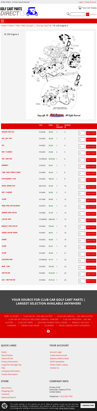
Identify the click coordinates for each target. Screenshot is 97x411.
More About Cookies (66, 408)
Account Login (56, 352)
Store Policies (7, 355)
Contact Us (54, 368)
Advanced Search (9, 397)
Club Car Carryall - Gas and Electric (75, 316)
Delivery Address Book (59, 358)
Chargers (11, 325)
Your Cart (80, 8)
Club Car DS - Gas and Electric (38, 316)
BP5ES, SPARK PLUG (8, 186)
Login (81, 2)
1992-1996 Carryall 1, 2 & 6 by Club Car (33, 25)
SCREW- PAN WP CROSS (9, 233)
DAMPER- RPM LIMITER (9, 213)
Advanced (93, 14)
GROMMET (5, 165)
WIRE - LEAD (6, 266)
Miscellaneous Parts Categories (74, 325)
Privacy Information (10, 361)
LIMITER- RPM (6, 219)
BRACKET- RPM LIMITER (9, 226)
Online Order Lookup (59, 365)
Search (68, 14)
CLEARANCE (49, 325)
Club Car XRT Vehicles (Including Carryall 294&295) (33, 319)
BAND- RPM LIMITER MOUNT (11, 206)
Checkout (5, 394)
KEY (3, 145)
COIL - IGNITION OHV (8, 280)
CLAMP (4, 199)
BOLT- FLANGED (7, 152)
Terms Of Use (7, 358)
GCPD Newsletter (57, 361)
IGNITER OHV (6, 273)
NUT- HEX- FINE (7, 139)
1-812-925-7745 (65, 396)
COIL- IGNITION (7, 159)
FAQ (3, 368)
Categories (2, 21)
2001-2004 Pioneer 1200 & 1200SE (52, 322)
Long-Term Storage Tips (12, 365)
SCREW (4, 240)
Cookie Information (10, 374)
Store (10, 25)
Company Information (11, 371)
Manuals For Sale (80, 322)
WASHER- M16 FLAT (8, 132)
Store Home (7, 388)
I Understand (88, 405)
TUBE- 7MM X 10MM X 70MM (11, 172)
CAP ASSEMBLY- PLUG (9, 179)
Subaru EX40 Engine (30, 325)
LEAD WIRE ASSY (7, 260)
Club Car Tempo (25, 322)
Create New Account (58, 355)
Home (4, 25)
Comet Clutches (11, 316)
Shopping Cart (7, 391)
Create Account (90, 2)
